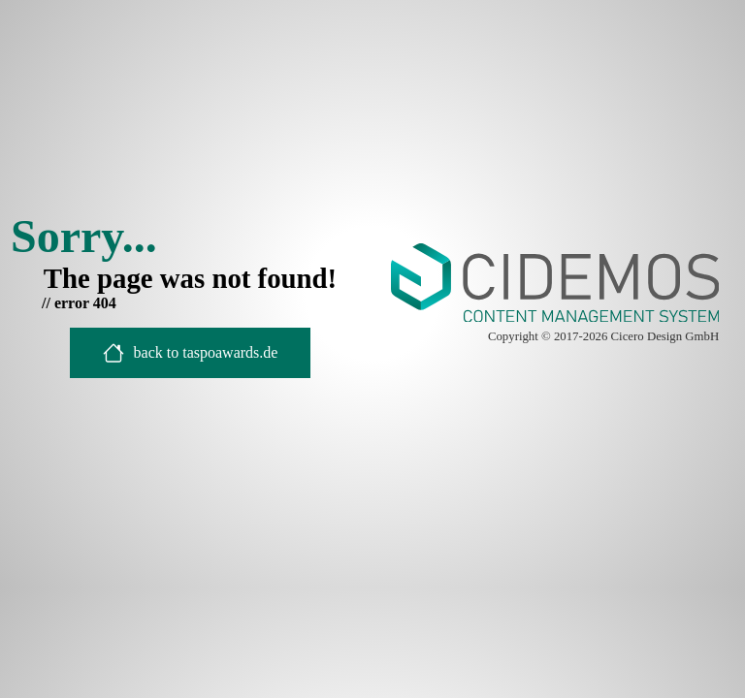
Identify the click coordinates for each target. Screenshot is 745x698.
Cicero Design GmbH (665, 336)
